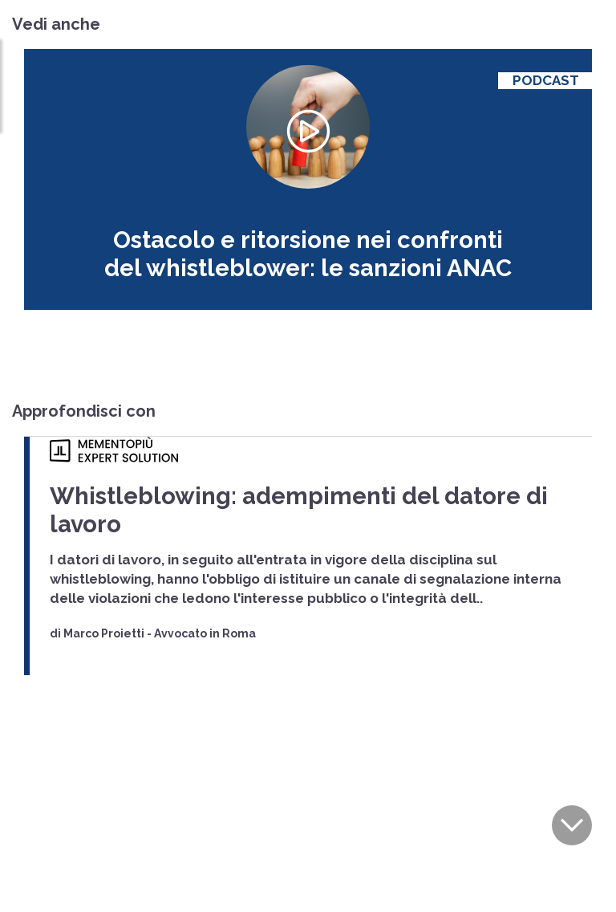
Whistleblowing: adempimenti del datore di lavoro (256, 476)
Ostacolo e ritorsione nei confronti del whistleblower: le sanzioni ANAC (308, 246)
